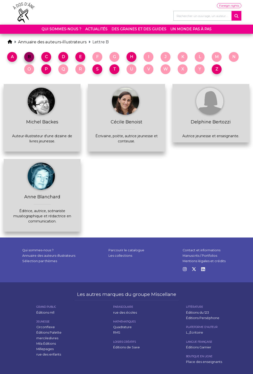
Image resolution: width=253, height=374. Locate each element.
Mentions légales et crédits (204, 261)
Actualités (96, 29)
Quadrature (122, 327)
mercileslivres (47, 338)
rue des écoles (125, 312)
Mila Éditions (46, 343)
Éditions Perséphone (202, 318)
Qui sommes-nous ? (61, 29)
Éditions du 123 (197, 312)
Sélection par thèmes (39, 261)
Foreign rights (229, 5)
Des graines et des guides (138, 29)
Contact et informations (201, 250)
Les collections (120, 255)
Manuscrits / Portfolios (200, 255)
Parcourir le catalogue (126, 250)
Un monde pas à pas (190, 29)
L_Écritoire (194, 332)
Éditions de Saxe (126, 347)
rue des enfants (48, 354)
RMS (116, 332)
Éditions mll (45, 312)
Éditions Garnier (198, 347)
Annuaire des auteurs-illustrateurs (52, 42)
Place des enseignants (204, 362)
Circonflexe (45, 327)
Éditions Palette (49, 332)
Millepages (45, 349)
